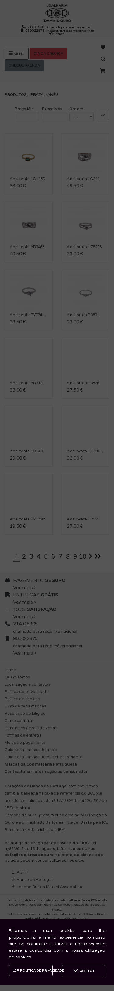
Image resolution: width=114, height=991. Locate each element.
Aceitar (83, 970)
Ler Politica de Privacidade (33, 970)
